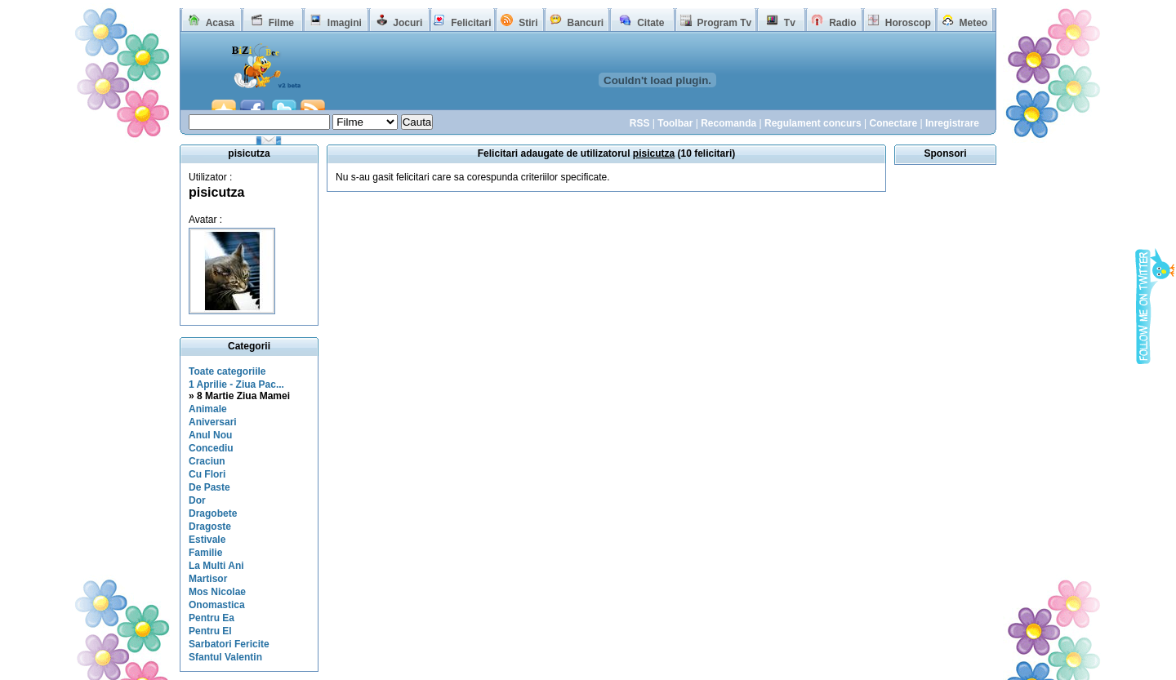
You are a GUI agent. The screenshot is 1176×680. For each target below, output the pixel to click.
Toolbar (675, 123)
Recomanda (728, 123)
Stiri (528, 23)
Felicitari (471, 23)
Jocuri (407, 23)
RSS (640, 123)
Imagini (344, 23)
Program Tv (724, 23)
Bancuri (585, 23)
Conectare (893, 123)
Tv (789, 23)
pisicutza (216, 192)
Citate (650, 23)
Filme (281, 23)
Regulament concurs (813, 123)
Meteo (974, 23)
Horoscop (908, 23)
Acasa (220, 23)
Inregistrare (952, 123)
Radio (842, 23)
